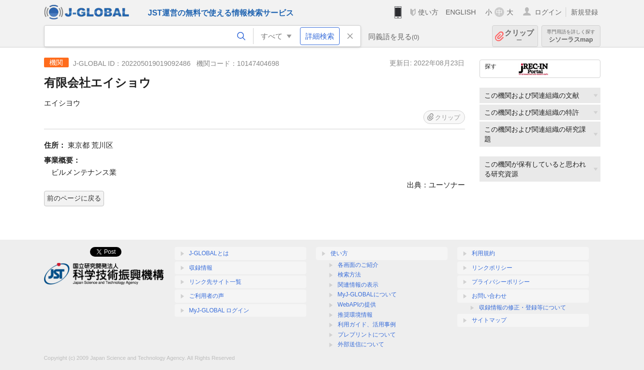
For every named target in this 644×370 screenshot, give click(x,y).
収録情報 (200, 267)
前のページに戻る (74, 198)
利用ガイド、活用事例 (367, 324)
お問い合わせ (489, 296)
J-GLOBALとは (209, 253)
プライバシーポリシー (501, 281)
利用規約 (483, 253)
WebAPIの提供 (357, 304)
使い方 (428, 12)
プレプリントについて (367, 334)
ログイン (548, 12)
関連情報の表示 (358, 284)
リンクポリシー (492, 267)
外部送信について (361, 344)
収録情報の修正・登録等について (522, 307)
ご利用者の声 (206, 296)
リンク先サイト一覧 (215, 281)
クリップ (519, 36)
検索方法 (349, 274)
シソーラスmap (571, 36)
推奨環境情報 (355, 314)
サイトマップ (489, 320)
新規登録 (584, 12)
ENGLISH (461, 12)
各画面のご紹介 (358, 265)
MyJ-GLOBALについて (367, 294)
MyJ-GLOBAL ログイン (219, 310)
